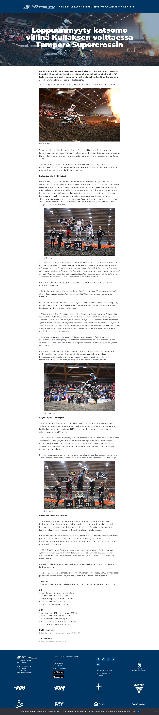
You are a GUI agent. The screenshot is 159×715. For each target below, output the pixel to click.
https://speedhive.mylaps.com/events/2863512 (59, 633)
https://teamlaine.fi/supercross (52, 642)
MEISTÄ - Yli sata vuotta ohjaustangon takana (67, 658)
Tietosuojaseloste (58, 663)
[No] (156, 711)
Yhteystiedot (126, 7)
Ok (138, 711)
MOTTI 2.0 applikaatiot (60, 668)
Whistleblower (57, 665)
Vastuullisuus (109, 7)
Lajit (77, 7)
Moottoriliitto (90, 7)
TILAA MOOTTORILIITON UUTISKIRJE (104, 675)
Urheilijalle (66, 7)
